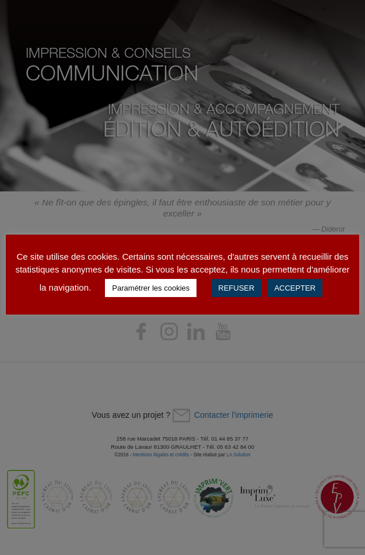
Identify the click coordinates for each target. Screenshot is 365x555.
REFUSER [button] (236, 288)
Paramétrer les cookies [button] (150, 288)
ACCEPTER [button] (294, 288)
